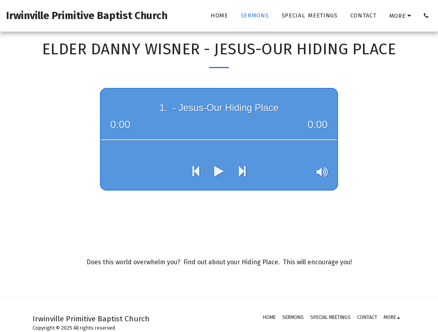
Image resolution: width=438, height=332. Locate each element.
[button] (426, 16)
